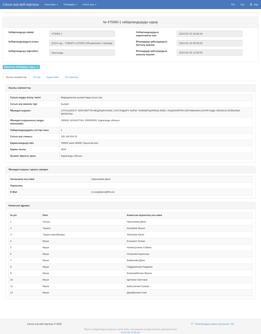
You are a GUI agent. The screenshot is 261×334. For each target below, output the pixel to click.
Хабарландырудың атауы (23, 41)
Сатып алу (89, 4)
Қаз (243, 4)
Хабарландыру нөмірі (21, 32)
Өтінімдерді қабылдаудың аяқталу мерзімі (151, 53)
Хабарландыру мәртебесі (23, 51)
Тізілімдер (70, 4)
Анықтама (51, 4)
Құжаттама (53, 77)
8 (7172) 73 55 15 (130, 332)
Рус (233, 4)
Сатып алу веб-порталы (21, 4)
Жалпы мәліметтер (16, 77)
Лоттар (36, 77)
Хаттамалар (71, 77)
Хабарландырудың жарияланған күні (147, 34)
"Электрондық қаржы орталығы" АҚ (214, 324)
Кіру (254, 4)
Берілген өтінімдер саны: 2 (21, 66)
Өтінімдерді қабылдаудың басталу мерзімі (151, 43)
